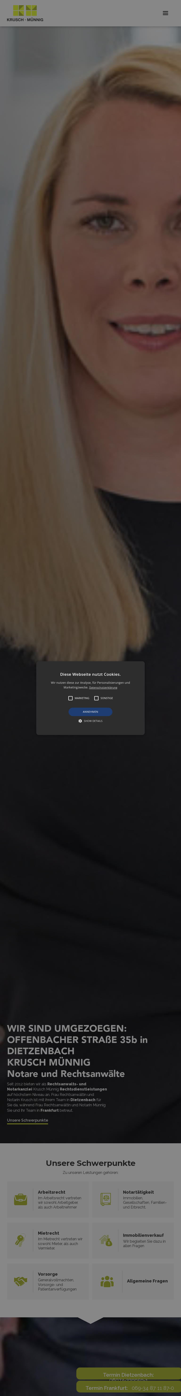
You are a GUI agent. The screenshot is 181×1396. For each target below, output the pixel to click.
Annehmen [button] (90, 712)
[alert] (90, 698)
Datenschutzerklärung (103, 687)
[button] (90, 698)
